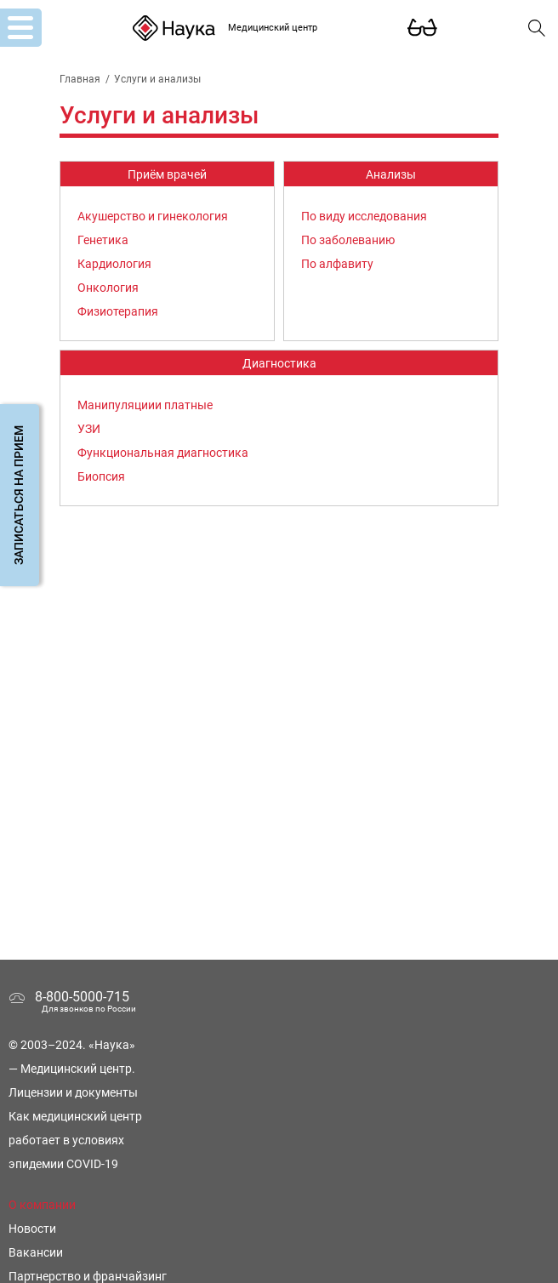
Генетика (102, 240)
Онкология (108, 287)
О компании (42, 1205)
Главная (80, 79)
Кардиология (114, 264)
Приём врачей (167, 174)
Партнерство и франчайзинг (88, 1276)
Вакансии (36, 1252)
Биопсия (101, 476)
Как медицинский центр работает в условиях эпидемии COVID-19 (75, 1140)
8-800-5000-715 (82, 997)
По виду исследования (364, 216)
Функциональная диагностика (162, 452)
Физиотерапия (117, 311)
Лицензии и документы (73, 1092)
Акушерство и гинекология (152, 216)
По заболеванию (348, 240)
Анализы (391, 174)
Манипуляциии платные (145, 405)
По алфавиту (337, 264)
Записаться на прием (19, 495)
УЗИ (88, 429)
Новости (32, 1228)
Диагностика (279, 363)
